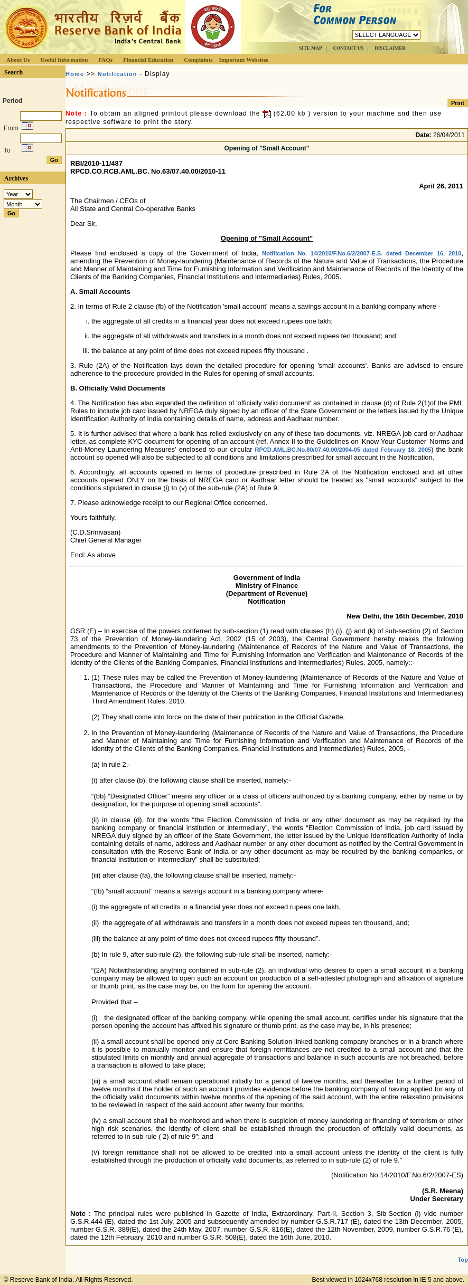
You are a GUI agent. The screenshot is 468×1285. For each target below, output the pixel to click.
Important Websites (243, 59)
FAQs (105, 59)
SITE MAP (310, 48)
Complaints (198, 59)
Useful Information (64, 59)
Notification (117, 74)
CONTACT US (348, 48)
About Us (18, 59)
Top (463, 1260)
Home (74, 74)
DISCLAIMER (390, 48)
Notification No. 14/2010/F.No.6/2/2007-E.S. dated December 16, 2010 (361, 253)
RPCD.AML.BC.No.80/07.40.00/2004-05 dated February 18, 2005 (343, 449)
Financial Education (148, 59)
